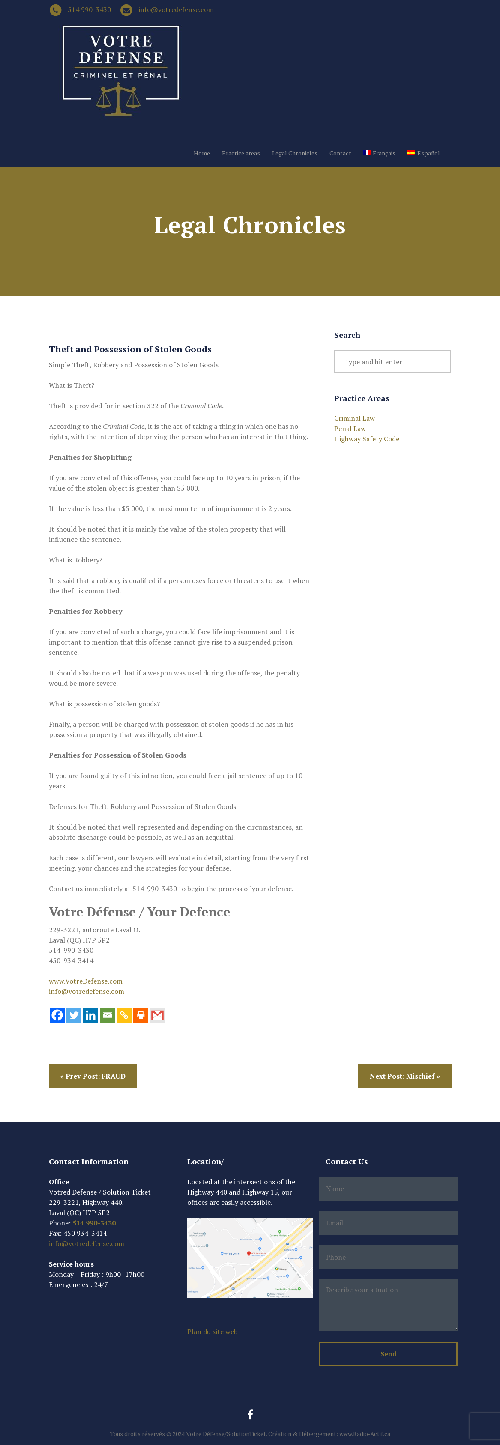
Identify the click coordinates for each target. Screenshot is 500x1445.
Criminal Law (354, 418)
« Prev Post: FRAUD (93, 1076)
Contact (340, 153)
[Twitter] (73, 1015)
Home (202, 153)
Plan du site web (212, 1331)
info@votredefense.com (176, 9)
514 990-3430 (89, 9)
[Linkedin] (90, 1015)
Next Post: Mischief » (405, 1076)
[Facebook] (57, 1015)
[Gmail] (157, 1015)
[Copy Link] (124, 1015)
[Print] (140, 1015)
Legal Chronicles (294, 153)
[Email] (107, 1015)
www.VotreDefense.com (86, 981)
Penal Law (350, 428)
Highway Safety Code (366, 438)
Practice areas (241, 153)
